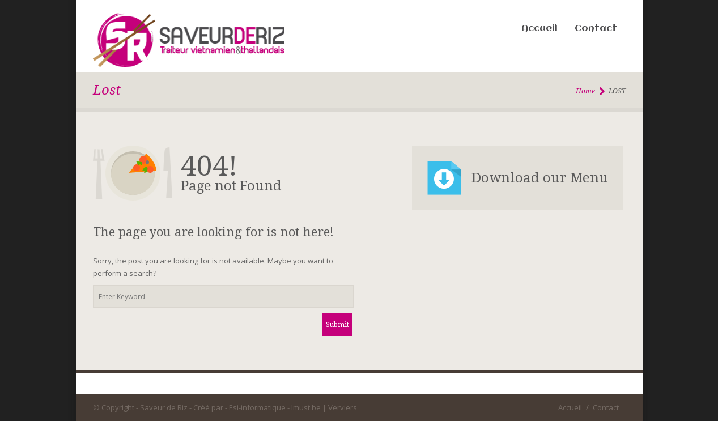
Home (585, 91)
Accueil (539, 28)
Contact (596, 28)
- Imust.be (304, 407)
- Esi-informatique (255, 407)
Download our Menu (539, 178)
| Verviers (339, 407)
